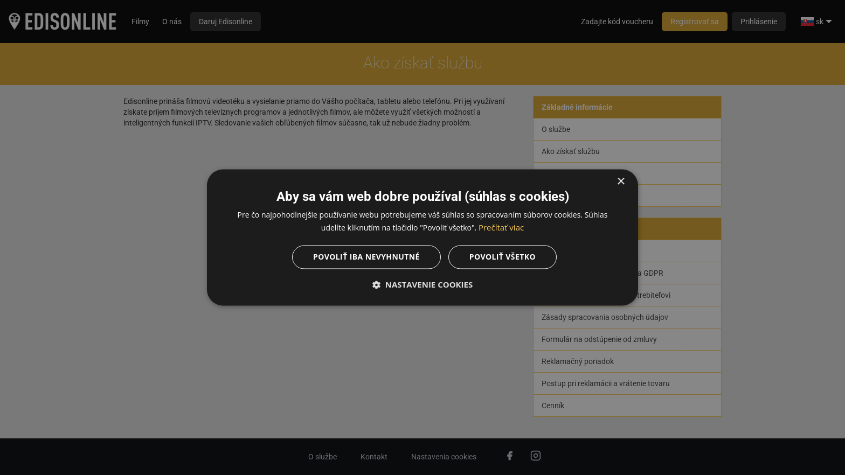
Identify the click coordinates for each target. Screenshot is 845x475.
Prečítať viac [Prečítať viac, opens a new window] (501, 227)
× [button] (621, 182)
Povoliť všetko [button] (502, 257)
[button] (422, 285)
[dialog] (422, 237)
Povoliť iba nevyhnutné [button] (366, 257)
